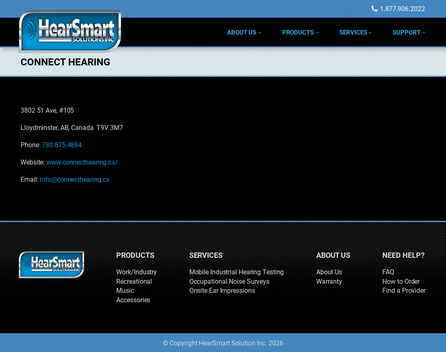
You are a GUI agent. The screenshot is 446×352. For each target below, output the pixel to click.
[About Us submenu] (260, 32)
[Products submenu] (317, 32)
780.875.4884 (62, 144)
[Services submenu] (370, 32)
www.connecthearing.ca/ (82, 161)
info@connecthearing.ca (75, 179)
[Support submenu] (423, 32)
